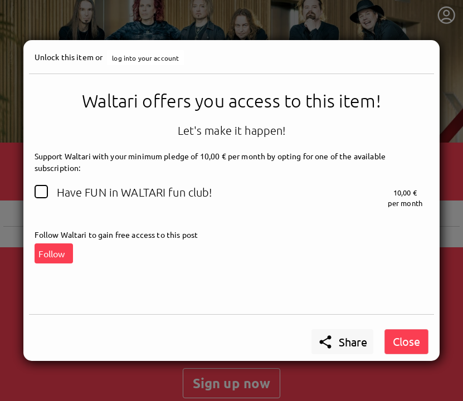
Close (406, 341)
